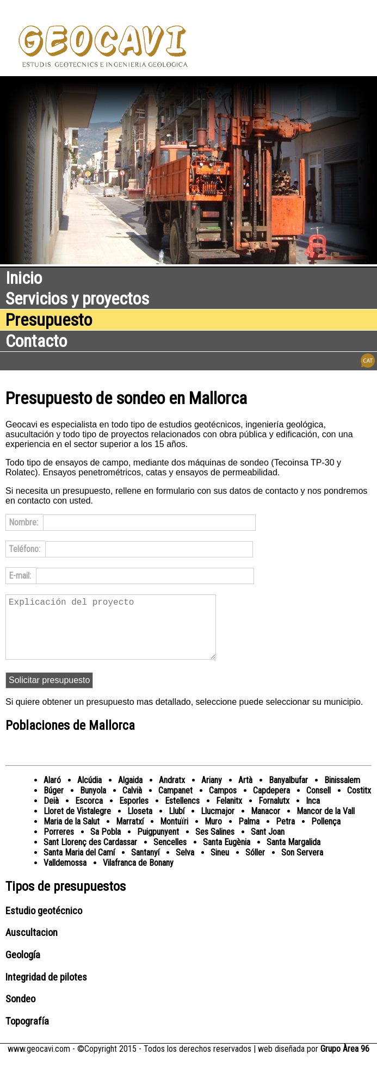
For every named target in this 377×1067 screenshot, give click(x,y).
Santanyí (145, 865)
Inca (313, 814)
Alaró (52, 793)
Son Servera (302, 865)
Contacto (36, 341)
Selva (185, 865)
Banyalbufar (288, 793)
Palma (248, 834)
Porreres (59, 845)
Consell (318, 803)
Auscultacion (31, 946)
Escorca (89, 814)
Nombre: (24, 522)
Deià (51, 814)
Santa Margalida (293, 855)
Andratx (172, 793)
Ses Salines (214, 845)
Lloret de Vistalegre (77, 824)
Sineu (220, 865)
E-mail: (21, 575)
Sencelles (170, 855)
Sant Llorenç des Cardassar (90, 855)
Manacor (265, 824)
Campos (223, 803)
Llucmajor (217, 824)
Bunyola (93, 803)
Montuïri (174, 834)
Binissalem (342, 793)
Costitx (359, 803)
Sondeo (20, 1012)
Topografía (27, 1034)
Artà (245, 793)
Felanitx (229, 814)
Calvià (132, 803)
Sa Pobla (105, 845)
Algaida (130, 793)
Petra (285, 834)
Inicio (23, 278)
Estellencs (182, 814)
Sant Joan (268, 845)
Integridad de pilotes (46, 990)
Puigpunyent (158, 845)
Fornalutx (273, 814)
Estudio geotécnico (43, 924)
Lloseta (139, 824)
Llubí (176, 824)
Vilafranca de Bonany (138, 876)
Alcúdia (89, 793)
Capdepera (271, 803)
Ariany (211, 793)
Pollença (326, 834)
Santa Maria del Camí (79, 865)
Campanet (175, 803)
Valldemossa (65, 876)
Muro (213, 834)
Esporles (134, 814)
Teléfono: (25, 549)
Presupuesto (48, 319)
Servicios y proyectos (77, 298)
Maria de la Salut (72, 834)
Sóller (255, 865)
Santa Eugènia (226, 855)
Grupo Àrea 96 (344, 1062)
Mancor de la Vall (325, 824)
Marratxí (130, 834)
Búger (54, 803)
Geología (22, 968)
